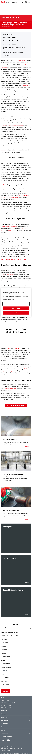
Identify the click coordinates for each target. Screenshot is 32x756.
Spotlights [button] (16, 724)
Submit (5, 691)
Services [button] (16, 714)
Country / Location (6, 667)
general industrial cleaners (16, 125)
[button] (22, 2)
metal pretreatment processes (9, 226)
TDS (8, 635)
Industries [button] (16, 717)
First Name (4, 639)
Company (3, 653)
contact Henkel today (11, 388)
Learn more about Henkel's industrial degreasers (14, 259)
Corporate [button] (16, 733)
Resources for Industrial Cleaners (13, 52)
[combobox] (16, 663)
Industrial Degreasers (9, 37)
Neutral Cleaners (8, 34)
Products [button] (16, 711)
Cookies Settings (5, 750)
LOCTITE (8, 348)
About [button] (16, 730)
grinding (3, 185)
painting (10, 230)
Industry (3, 660)
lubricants (3, 182)
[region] (16, 302)
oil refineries (10, 274)
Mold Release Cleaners (10, 44)
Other (16, 635)
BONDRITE (17, 348)
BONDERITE (22, 60)
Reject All (16, 312)
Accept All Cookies (16, 308)
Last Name (4, 646)
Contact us (7, 55)
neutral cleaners (25, 85)
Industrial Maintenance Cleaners (12, 40)
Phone (5, 681)
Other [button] (16, 727)
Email (2, 674)
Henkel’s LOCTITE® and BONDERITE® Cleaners (14, 48)
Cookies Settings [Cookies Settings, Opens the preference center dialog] (16, 303)
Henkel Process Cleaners (15, 405)
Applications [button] (16, 720)
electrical (3, 125)
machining (24, 182)
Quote (3, 635)
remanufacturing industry (8, 288)
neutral (20, 117)
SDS (12, 635)
